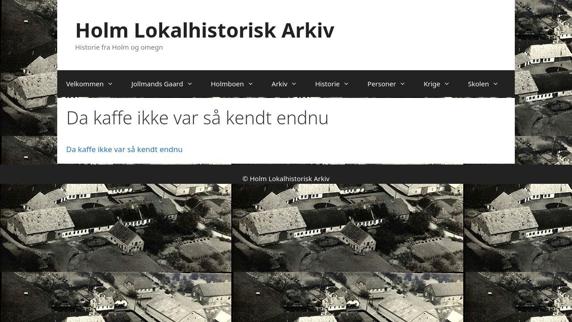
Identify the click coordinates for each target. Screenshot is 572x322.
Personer (391, 83)
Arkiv (289, 83)
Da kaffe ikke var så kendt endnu (124, 149)
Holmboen (237, 83)
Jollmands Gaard (166, 83)
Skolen (488, 83)
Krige (441, 83)
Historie (336, 83)
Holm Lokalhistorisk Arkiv (204, 29)
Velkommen (94, 83)
